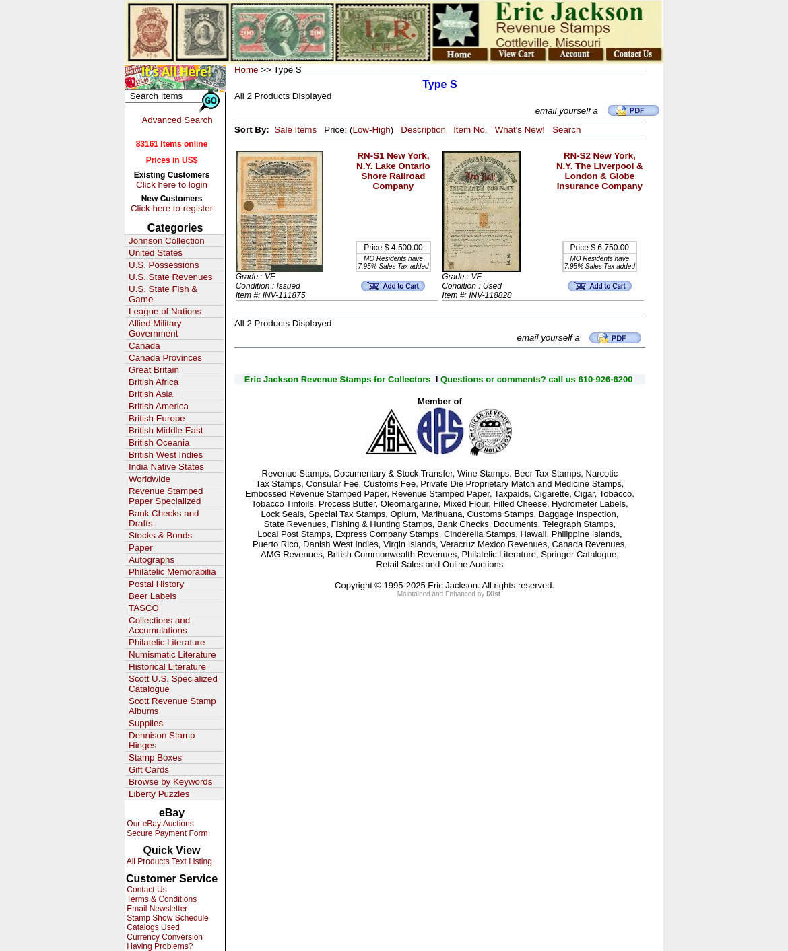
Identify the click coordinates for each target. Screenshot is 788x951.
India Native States (166, 467)
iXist (493, 594)
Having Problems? (159, 946)
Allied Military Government (155, 328)
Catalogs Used (152, 927)
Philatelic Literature (167, 642)
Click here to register (172, 208)
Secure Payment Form (166, 833)
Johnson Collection (167, 241)
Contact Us (146, 889)
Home (246, 70)
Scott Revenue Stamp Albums (172, 706)
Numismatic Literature (172, 654)
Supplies (146, 723)
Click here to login (171, 185)
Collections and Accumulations (159, 625)
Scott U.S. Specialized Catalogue (173, 684)
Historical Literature (167, 667)
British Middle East (166, 430)
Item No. (470, 130)
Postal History (156, 584)
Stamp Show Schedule (167, 918)
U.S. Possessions (164, 265)
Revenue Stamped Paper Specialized (166, 496)
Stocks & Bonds (160, 535)
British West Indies (166, 455)
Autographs (151, 560)
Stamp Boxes (155, 757)
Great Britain (154, 370)
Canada (144, 346)
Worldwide (149, 479)
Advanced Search (176, 120)
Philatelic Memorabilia (172, 572)
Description (423, 130)
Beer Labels (152, 596)
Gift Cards (149, 770)
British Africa (153, 382)
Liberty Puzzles (159, 794)
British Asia (151, 394)
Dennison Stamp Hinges (162, 740)
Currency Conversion (164, 937)
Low (360, 130)
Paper (141, 547)
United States (156, 253)
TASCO (144, 608)
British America (159, 406)
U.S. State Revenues (170, 277)
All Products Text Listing (168, 861)
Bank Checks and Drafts (164, 518)
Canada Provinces (165, 358)
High (381, 130)
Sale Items (295, 130)
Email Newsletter (156, 908)
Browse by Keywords (170, 782)
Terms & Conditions (161, 899)
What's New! (520, 130)
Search (566, 130)
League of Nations (165, 311)
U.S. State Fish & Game (163, 294)
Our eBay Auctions (159, 824)
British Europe (157, 418)
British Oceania (159, 442)
